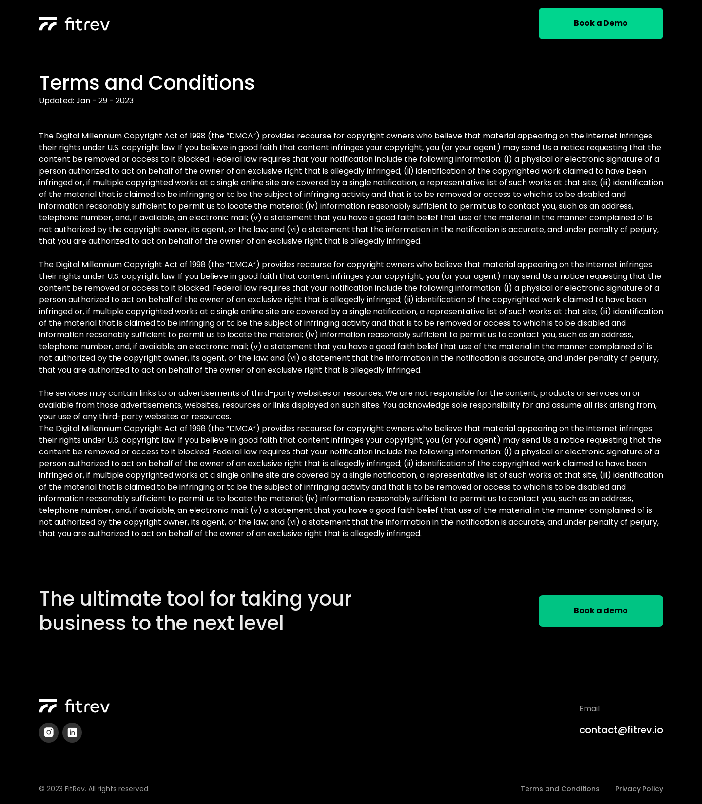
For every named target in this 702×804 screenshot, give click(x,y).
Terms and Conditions (560, 789)
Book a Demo (601, 23)
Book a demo (601, 610)
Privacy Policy (639, 789)
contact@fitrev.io (621, 730)
